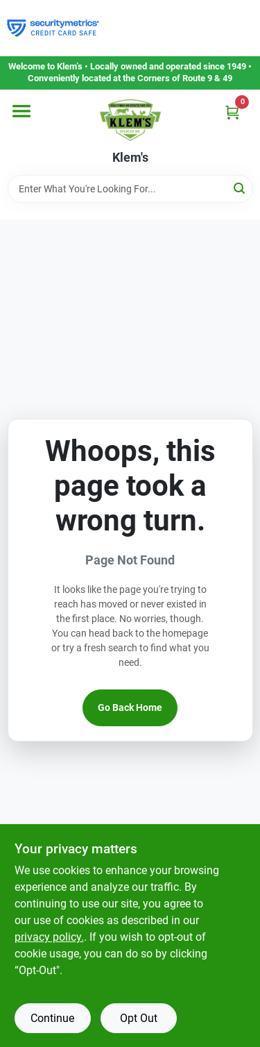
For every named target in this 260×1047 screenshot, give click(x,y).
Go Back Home (130, 707)
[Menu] (21, 111)
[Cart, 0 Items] (232, 112)
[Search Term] (130, 189)
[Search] (240, 187)
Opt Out (138, 1018)
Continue (52, 1018)
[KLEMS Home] (130, 120)
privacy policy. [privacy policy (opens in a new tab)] (49, 937)
